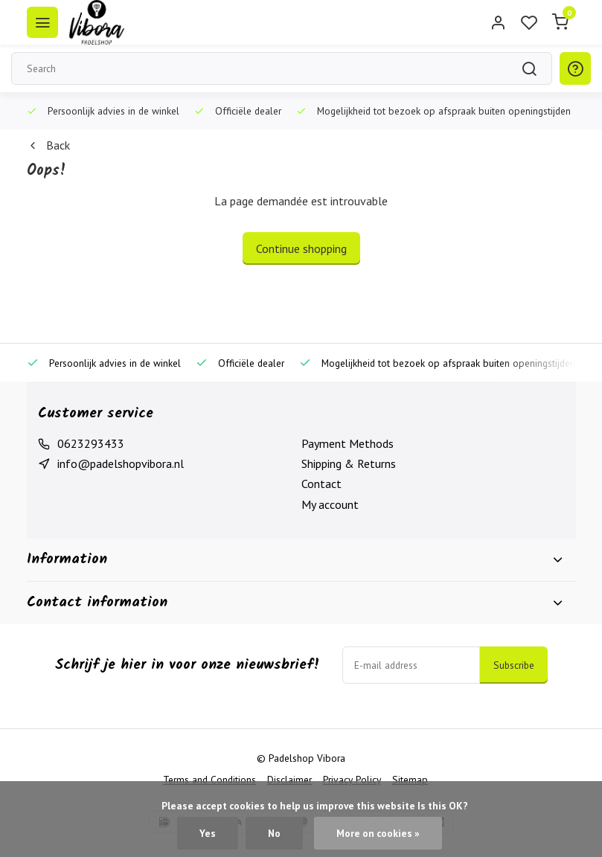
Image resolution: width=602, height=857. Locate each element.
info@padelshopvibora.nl (120, 463)
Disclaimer (289, 779)
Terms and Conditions (209, 779)
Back (48, 145)
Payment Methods (347, 443)
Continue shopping (301, 248)
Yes (207, 833)
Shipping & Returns (348, 463)
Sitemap (410, 779)
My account (330, 504)
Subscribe (513, 665)
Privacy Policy (352, 779)
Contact (321, 483)
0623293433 (90, 443)
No (274, 833)
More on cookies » (378, 833)
